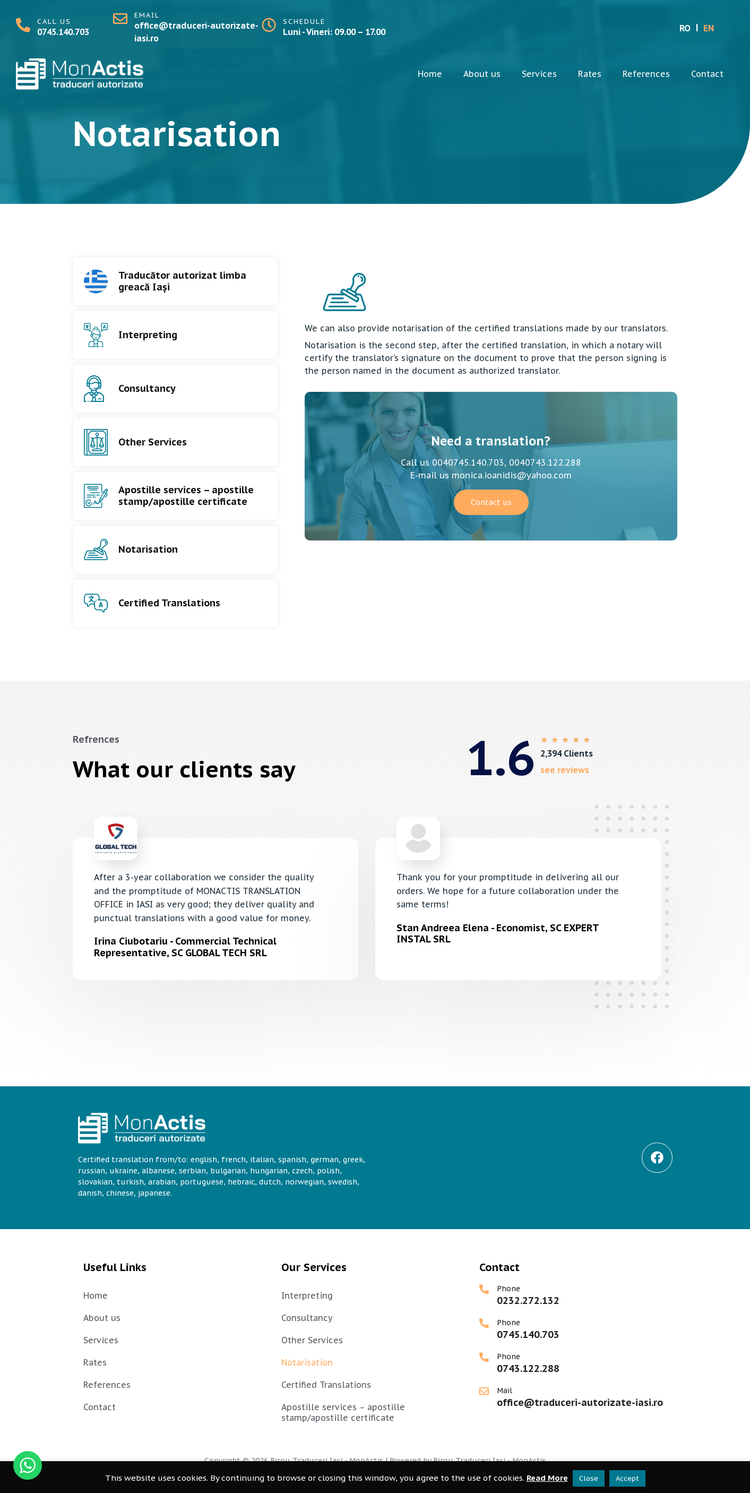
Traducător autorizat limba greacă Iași (182, 281)
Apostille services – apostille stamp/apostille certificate (186, 496)
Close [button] (588, 1478)
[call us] (23, 25)
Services (539, 73)
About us (482, 73)
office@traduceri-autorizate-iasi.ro (580, 1402)
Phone (508, 1288)
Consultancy (147, 388)
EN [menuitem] (708, 28)
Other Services (152, 442)
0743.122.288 (528, 1368)
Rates (589, 73)
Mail (504, 1390)
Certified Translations (169, 603)
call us (54, 21)
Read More (547, 1478)
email (147, 15)
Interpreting (147, 335)
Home (430, 73)
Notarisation (148, 549)
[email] (120, 18)
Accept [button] (627, 1478)
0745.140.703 (63, 32)
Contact (707, 73)
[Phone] (484, 1289)
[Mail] (484, 1391)
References (646, 73)
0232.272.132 (528, 1300)
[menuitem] (685, 28)
